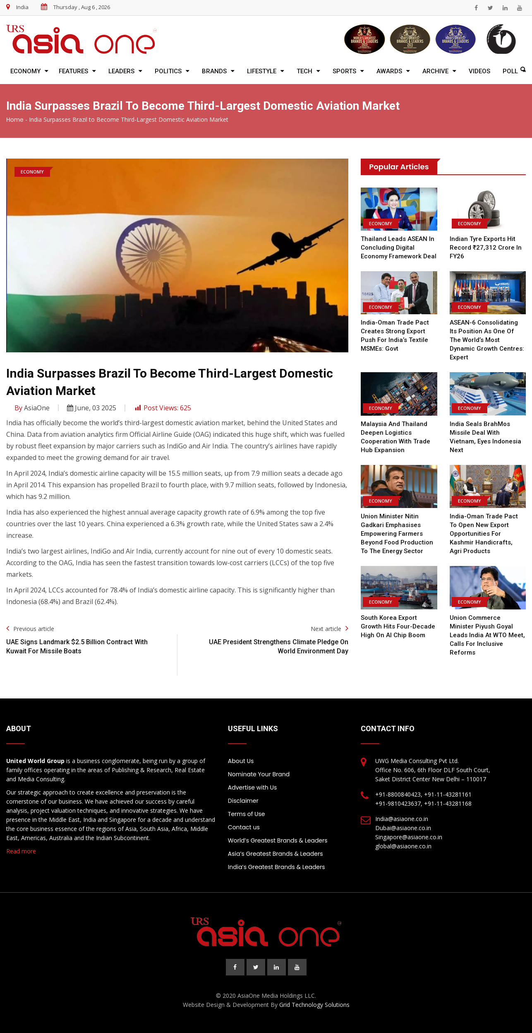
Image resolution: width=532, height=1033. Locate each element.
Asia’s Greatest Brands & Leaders (275, 854)
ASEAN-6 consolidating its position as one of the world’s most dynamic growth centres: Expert (487, 340)
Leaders (121, 71)
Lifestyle (261, 71)
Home (15, 120)
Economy (25, 71)
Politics (168, 71)
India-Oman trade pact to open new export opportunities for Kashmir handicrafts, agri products (484, 534)
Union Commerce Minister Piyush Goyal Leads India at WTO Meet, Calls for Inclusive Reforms (487, 635)
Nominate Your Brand (259, 774)
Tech (304, 71)
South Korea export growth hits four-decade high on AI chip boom (398, 626)
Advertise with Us (252, 787)
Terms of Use (246, 814)
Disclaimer (243, 801)
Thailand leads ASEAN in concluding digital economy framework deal (398, 247)
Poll (510, 71)
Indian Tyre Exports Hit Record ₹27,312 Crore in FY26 (486, 247)
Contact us (244, 827)
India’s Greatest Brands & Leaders (276, 867)
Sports (344, 71)
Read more (21, 851)
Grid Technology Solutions (314, 1005)
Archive (435, 71)
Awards (389, 71)
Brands (214, 71)
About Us (241, 761)
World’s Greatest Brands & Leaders (278, 840)
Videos (479, 71)
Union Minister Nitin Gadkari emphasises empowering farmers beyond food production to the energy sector (397, 534)
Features (73, 71)
